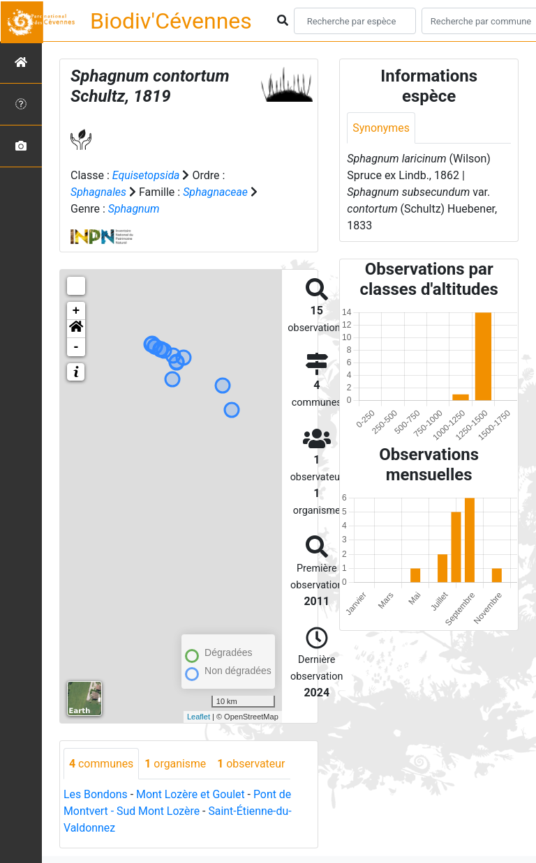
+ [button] (76, 311)
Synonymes (381, 128)
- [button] (76, 347)
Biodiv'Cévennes (171, 21)
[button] (76, 329)
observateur (252, 763)
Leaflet (198, 716)
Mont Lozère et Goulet (191, 795)
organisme (176, 763)
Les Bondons (96, 795)
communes (101, 763)
